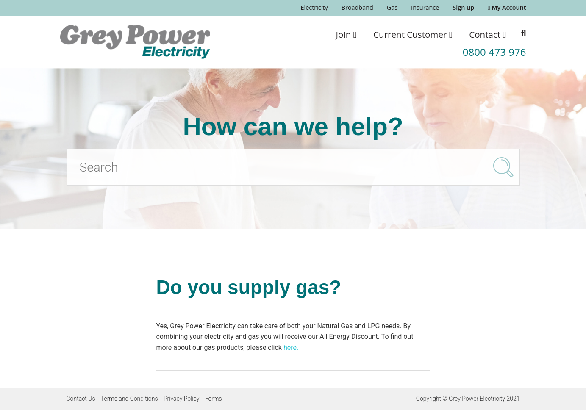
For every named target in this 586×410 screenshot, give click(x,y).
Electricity (314, 7)
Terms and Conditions (129, 398)
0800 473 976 (494, 52)
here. (290, 348)
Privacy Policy (181, 398)
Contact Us (81, 398)
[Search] (293, 167)
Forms (213, 398)
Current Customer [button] (412, 34)
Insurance (425, 7)
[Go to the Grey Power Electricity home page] (135, 42)
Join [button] (346, 34)
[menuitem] (314, 8)
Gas (392, 7)
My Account (507, 7)
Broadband (357, 7)
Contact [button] (487, 34)
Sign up (463, 7)
